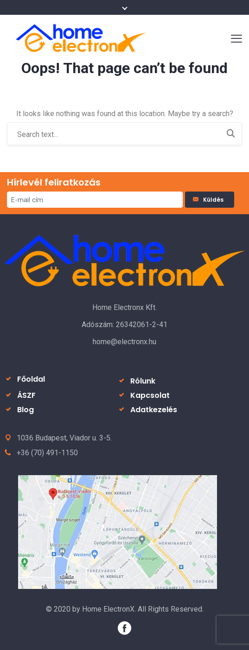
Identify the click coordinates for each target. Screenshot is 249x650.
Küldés (209, 200)
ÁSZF (26, 395)
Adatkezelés (153, 409)
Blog (25, 409)
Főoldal (31, 379)
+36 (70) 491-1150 (47, 452)
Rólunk (142, 381)
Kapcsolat (150, 395)
